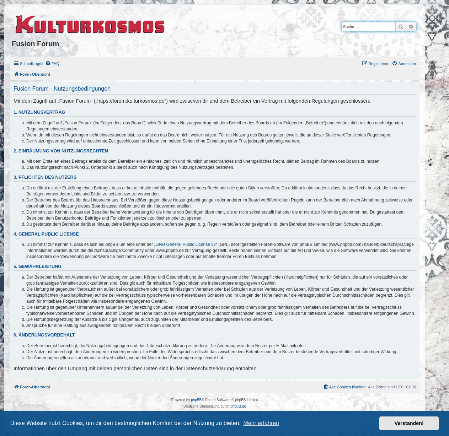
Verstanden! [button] (409, 423)
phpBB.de (238, 406)
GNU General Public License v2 (186, 244)
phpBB (196, 400)
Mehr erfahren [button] (261, 423)
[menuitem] (52, 63)
